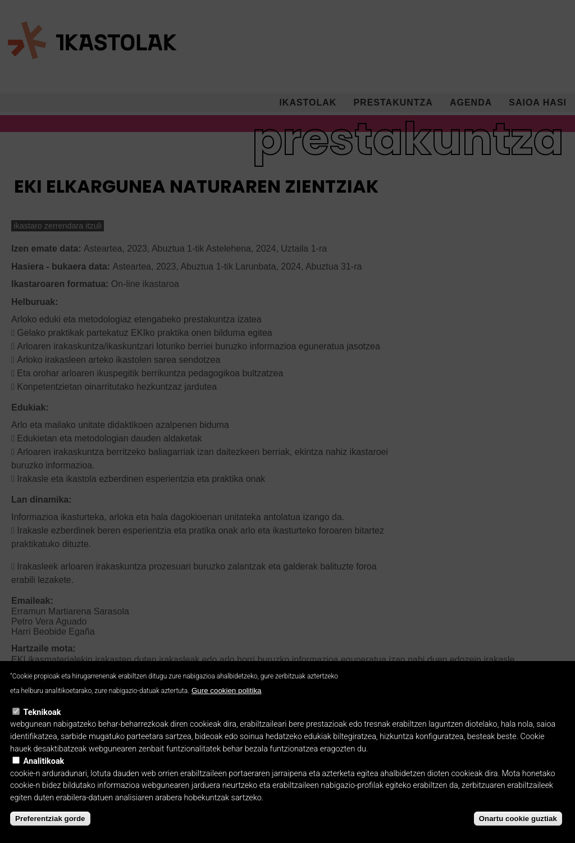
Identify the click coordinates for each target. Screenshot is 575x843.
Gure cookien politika (226, 702)
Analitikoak (44, 773)
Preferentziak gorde (50, 830)
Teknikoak (42, 723)
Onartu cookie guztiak (518, 830)
